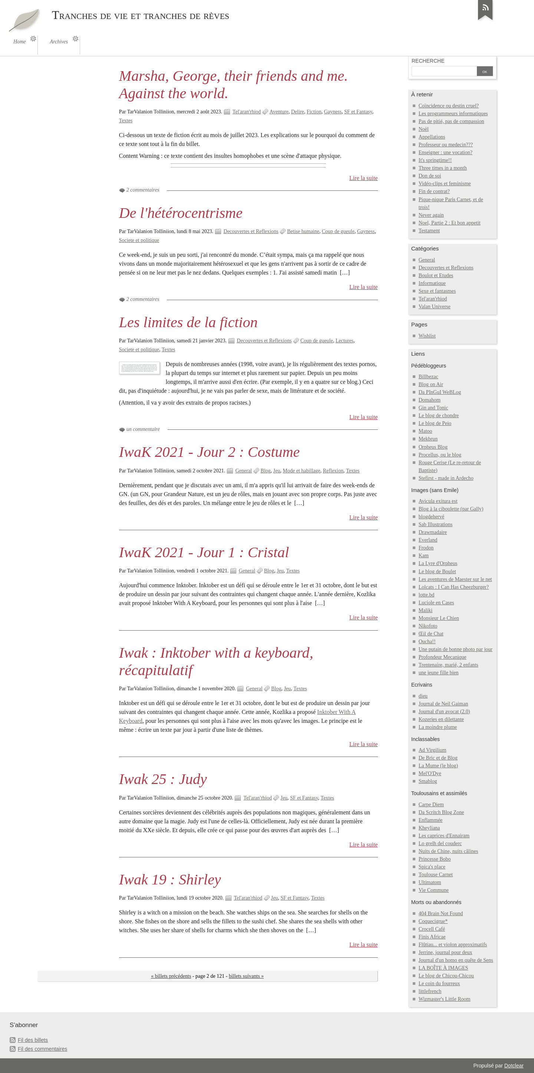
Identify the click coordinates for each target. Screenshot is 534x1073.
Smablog (428, 781)
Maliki (425, 610)
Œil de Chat (431, 634)
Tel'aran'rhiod (247, 111)
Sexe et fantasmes (437, 291)
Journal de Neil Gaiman (443, 704)
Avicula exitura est (438, 501)
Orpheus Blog (433, 447)
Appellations (432, 137)
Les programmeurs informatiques (453, 113)
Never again (431, 215)
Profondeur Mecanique (443, 657)
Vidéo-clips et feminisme (445, 183)
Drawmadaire (433, 532)
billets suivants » (246, 976)
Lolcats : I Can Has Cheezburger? (454, 587)
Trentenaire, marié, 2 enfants (448, 665)
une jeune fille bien (439, 672)
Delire (297, 111)
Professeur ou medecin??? (446, 144)
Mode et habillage (301, 471)
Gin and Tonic (433, 408)
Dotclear (514, 1066)
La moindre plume (438, 727)
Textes (125, 120)
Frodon (426, 548)
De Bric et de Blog (438, 758)
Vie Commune (434, 890)
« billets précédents (171, 976)
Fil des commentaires (42, 1049)
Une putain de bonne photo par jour (455, 649)
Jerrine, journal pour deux (445, 952)
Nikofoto (428, 626)
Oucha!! (427, 641)
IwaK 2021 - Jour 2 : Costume (209, 452)
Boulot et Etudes (436, 275)
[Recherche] (444, 71)
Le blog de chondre (439, 415)
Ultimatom (430, 882)
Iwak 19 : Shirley (170, 879)
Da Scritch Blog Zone (441, 812)
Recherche (428, 61)
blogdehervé (431, 516)
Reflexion (333, 471)
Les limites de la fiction (188, 322)
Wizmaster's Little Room (445, 999)
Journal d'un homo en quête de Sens (456, 960)
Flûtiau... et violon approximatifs (453, 944)
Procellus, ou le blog (440, 455)
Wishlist (427, 336)
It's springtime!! (435, 160)
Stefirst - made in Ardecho (446, 478)
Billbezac (428, 376)
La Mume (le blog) (438, 765)
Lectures (344, 340)
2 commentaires (142, 190)
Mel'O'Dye (430, 773)
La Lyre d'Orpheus (438, 563)
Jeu (276, 471)
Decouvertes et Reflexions (251, 231)
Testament (429, 230)
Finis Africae (432, 937)
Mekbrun (428, 439)
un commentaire (143, 429)
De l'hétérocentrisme (181, 213)
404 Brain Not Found (441, 913)
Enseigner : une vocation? (445, 152)
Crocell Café (432, 929)
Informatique (432, 283)
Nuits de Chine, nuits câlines (448, 851)
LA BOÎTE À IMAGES (443, 968)
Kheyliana (429, 828)
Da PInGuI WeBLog (440, 392)
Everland (428, 540)
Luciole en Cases (436, 602)
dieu (423, 696)
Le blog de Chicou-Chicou (446, 976)
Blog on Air (431, 384)
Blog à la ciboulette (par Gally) (451, 509)
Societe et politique (139, 240)
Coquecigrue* (433, 921)
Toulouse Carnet (436, 874)
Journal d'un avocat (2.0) (444, 711)
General (243, 471)
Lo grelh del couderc (440, 843)
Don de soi (430, 176)
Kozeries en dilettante (441, 719)
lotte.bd (426, 595)
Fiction (314, 111)
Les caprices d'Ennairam (444, 835)
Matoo (425, 431)
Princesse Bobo (435, 859)
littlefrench (430, 991)
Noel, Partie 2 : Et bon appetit (450, 223)
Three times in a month (443, 168)
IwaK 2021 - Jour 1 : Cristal (204, 552)
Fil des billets (33, 1040)
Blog (266, 471)
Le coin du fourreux (439, 983)
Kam (424, 555)
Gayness (333, 111)
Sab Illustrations (436, 524)
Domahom (430, 400)
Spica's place (432, 867)
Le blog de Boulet (437, 571)
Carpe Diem (431, 804)
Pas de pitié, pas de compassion (451, 121)
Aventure (279, 111)
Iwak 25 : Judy (163, 779)
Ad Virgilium (432, 750)
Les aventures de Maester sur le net (455, 579)
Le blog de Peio (435, 423)
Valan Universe (435, 306)
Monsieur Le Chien (439, 618)
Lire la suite (363, 178)
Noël (424, 129)
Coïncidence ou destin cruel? (449, 106)
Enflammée (431, 820)
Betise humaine (303, 231)
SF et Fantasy (358, 111)
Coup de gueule (338, 231)
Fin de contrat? (434, 191)
